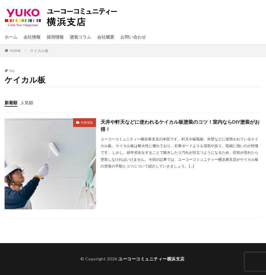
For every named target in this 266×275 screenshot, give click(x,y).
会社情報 (32, 37)
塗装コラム (80, 37)
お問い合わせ (133, 37)
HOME (15, 50)
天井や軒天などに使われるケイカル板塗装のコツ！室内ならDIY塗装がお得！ (180, 125)
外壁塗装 (87, 122)
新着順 (11, 102)
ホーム (11, 37)
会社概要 (105, 37)
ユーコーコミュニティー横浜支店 (151, 258)
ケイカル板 (39, 50)
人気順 (26, 102)
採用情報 (55, 37)
